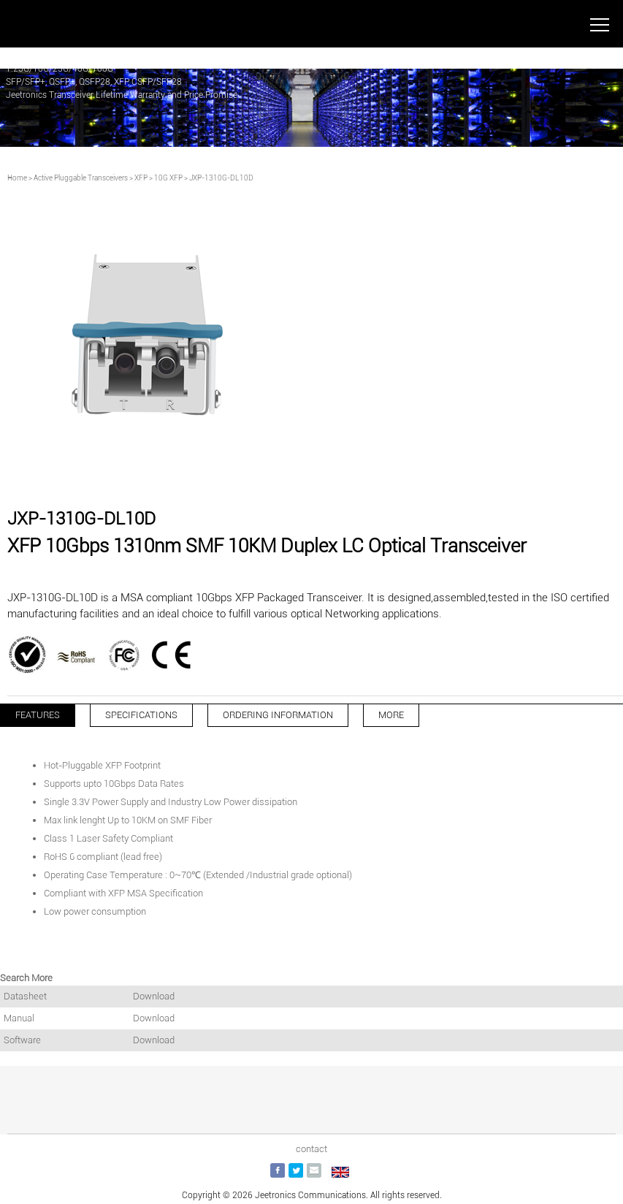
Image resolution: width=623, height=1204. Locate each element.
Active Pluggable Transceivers (81, 178)
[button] (294, 476)
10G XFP (168, 178)
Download (154, 996)
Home (17, 178)
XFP (141, 178)
